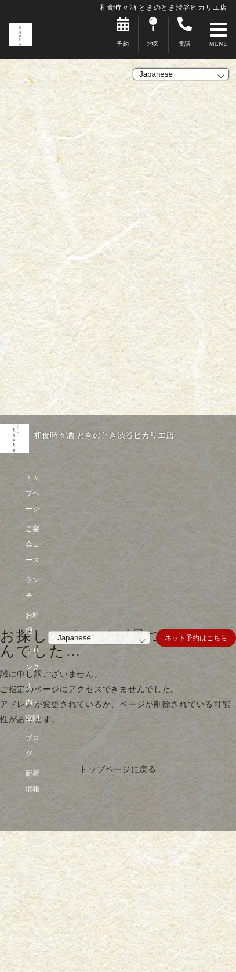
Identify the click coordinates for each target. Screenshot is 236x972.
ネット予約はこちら (196, 638)
